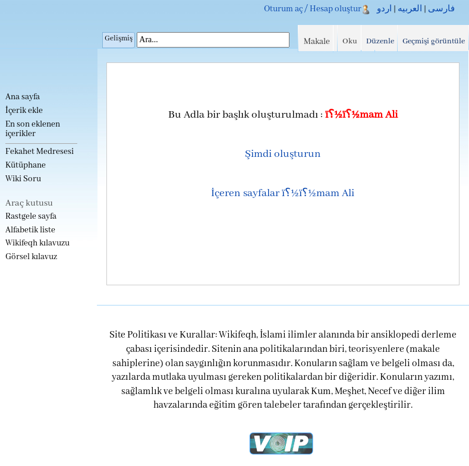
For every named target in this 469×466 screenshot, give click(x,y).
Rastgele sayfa (30, 217)
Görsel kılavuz (31, 257)
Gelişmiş (119, 38)
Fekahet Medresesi (39, 152)
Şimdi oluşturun (283, 153)
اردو (384, 9)
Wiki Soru (23, 179)
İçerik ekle (24, 111)
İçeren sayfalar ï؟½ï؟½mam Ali (282, 193)
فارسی (441, 9)
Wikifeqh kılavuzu (37, 243)
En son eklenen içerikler (32, 129)
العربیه (410, 9)
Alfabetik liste (30, 230)
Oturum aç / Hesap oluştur (312, 9)
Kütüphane (25, 165)
